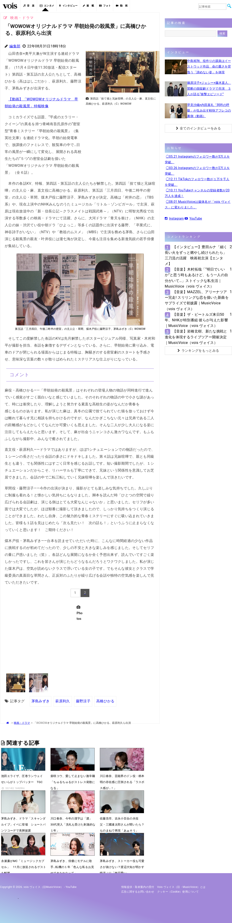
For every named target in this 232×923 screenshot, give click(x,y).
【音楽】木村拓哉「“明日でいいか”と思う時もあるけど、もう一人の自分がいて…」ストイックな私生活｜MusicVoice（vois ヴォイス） (196, 277)
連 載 (88, 5)
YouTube (193, 218)
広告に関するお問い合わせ (137, 891)
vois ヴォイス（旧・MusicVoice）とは (181, 887)
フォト (105, 5)
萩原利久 (62, 701)
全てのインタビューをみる (198, 128)
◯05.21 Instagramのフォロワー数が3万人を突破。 (197, 159)
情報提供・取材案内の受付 (137, 887)
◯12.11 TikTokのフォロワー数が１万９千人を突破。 (197, 181)
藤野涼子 (83, 701)
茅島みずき (40, 701)
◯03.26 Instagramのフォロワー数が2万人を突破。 (197, 170)
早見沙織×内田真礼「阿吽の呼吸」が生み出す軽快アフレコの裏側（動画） (209, 110)
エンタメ (47, 5)
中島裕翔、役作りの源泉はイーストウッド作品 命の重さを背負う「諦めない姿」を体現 (209, 66)
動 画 (121, 5)
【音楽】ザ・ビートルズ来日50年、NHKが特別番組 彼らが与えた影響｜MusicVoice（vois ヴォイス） (196, 320)
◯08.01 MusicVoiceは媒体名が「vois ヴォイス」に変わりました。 (198, 204)
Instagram (174, 218)
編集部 (14, 46)
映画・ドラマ (22, 722)
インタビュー (68, 5)
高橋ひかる (105, 701)
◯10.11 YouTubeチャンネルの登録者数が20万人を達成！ (197, 193)
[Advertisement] (121, 139)
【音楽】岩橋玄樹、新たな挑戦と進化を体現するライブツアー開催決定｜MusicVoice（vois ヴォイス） (196, 337)
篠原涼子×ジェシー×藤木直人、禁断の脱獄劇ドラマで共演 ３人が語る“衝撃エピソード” (209, 88)
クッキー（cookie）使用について (178, 891)
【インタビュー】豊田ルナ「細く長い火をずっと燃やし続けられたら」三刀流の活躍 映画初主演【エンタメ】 (196, 255)
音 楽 (28, 5)
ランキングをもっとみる (198, 351)
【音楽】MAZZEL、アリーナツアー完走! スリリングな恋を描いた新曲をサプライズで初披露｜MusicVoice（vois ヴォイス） (197, 300)
